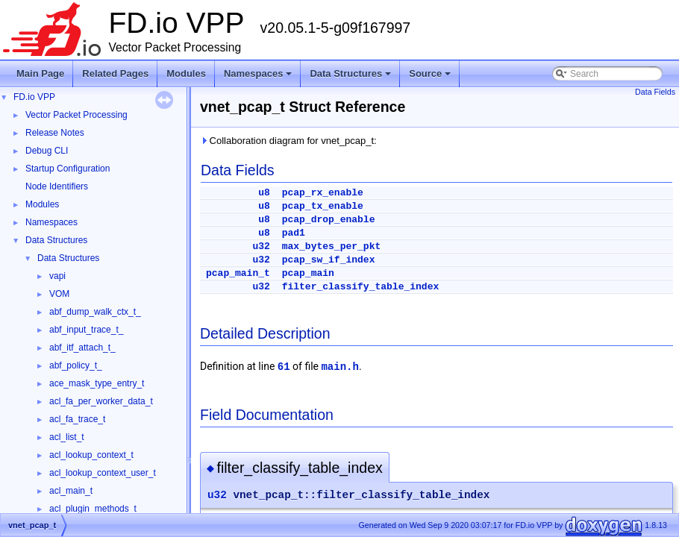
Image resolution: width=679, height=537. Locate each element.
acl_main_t (71, 491)
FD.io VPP (34, 97)
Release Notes (54, 133)
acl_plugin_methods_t (93, 508)
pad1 (293, 233)
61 (284, 367)
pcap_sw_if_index (328, 260)
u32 (260, 246)
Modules (186, 73)
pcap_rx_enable (322, 192)
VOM (59, 294)
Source (431, 77)
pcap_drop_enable (328, 219)
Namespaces (259, 77)
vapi (57, 276)
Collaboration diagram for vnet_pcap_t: (288, 140)
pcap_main (308, 273)
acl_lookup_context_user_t (102, 473)
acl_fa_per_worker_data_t (101, 401)
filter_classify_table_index (360, 286)
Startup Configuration (67, 168)
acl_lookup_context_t (91, 455)
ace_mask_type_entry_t (96, 383)
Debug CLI (46, 150)
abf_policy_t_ (75, 365)
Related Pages (115, 73)
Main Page (40, 73)
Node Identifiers (56, 186)
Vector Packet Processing (76, 115)
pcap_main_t (238, 273)
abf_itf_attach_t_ (82, 347)
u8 (264, 192)
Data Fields (655, 91)
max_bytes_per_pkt (331, 246)
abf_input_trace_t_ (86, 329)
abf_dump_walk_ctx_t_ (95, 312)
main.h (339, 367)
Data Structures (351, 77)
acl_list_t (66, 437)
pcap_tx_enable (322, 206)
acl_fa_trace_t (77, 419)
